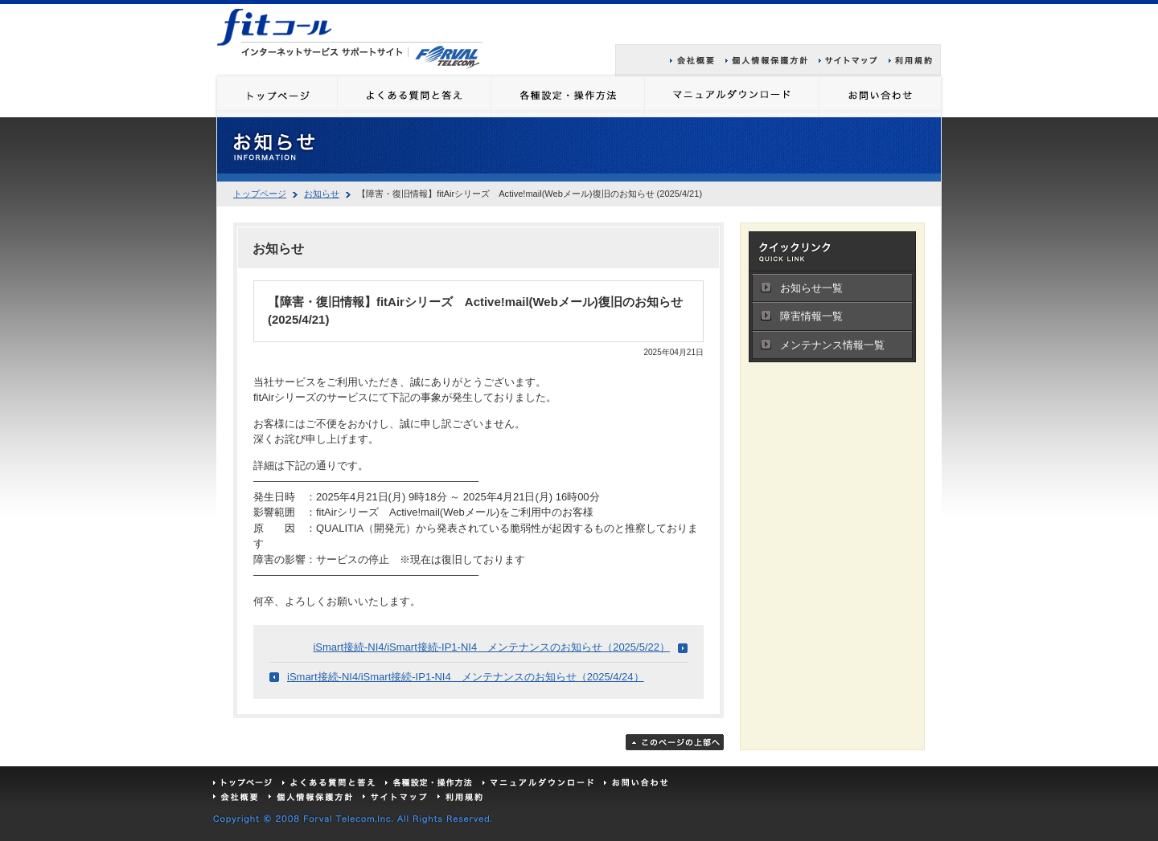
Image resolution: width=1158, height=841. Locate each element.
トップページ (259, 193)
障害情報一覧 (811, 316)
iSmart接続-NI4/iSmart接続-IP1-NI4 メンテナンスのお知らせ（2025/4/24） (465, 677)
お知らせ (321, 193)
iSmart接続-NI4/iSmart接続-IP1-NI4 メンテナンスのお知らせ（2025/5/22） (491, 647)
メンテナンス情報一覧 (832, 345)
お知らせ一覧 (811, 288)
